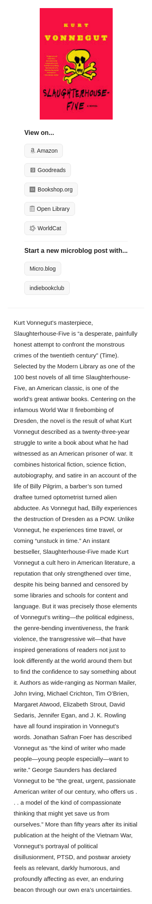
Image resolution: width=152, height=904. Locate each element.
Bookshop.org (51, 189)
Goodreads (48, 170)
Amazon (44, 150)
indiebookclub (47, 288)
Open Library (50, 209)
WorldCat (45, 228)
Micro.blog (43, 268)
